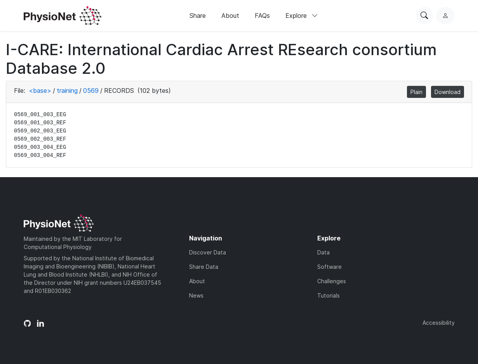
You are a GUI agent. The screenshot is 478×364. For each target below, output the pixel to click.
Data (323, 252)
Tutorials (328, 295)
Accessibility (438, 322)
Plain (416, 92)
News (196, 295)
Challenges (331, 281)
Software (329, 266)
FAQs (262, 15)
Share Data (203, 266)
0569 (91, 90)
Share (197, 15)
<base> (40, 90)
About (230, 15)
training (67, 90)
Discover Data (207, 252)
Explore (301, 15)
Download (448, 92)
